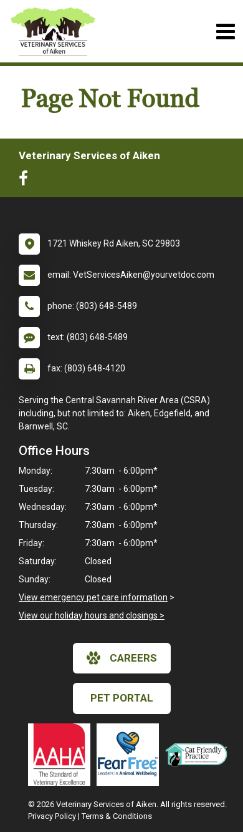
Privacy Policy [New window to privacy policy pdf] (52, 816)
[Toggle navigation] (225, 31)
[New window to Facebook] (26, 181)
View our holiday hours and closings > (91, 615)
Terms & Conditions (117, 816)
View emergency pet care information (93, 597)
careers (122, 658)
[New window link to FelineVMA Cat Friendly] (199, 754)
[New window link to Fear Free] (131, 754)
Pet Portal (121, 698)
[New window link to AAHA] (62, 754)
